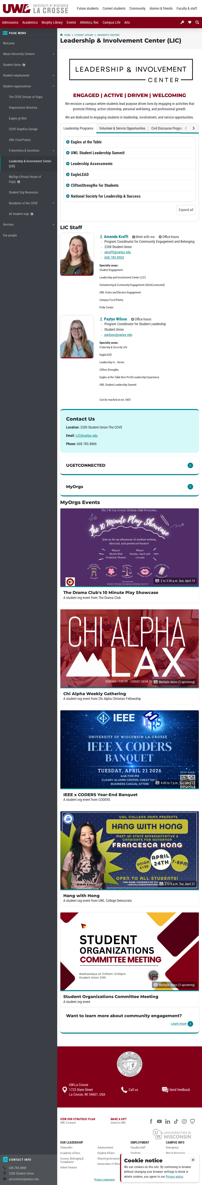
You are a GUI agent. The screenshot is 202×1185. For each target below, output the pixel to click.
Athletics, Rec (89, 22)
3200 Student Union (21, 1173)
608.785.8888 (17, 1168)
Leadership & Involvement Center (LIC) (30, 163)
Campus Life (111, 22)
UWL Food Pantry (20, 140)
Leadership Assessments (92, 163)
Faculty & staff (187, 8)
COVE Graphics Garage (23, 129)
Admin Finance (68, 1167)
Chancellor (66, 1147)
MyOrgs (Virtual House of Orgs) (25, 179)
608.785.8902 (114, 258)
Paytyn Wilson (113, 319)
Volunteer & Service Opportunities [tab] (122, 128)
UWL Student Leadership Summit (97, 152)
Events (71, 22)
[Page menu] (28, 33)
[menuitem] (10, 22)
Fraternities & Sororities (31, 152)
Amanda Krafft (113, 236)
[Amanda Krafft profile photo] (77, 254)
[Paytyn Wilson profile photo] (77, 337)
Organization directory (23, 107)
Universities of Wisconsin (111, 1164)
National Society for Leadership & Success (106, 196)
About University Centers (28, 55)
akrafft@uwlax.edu (117, 252)
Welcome (9, 43)
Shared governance (108, 1158)
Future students (88, 8)
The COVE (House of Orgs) (25, 97)
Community (137, 8)
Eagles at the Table (86, 142)
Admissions (10, 22)
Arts (127, 22)
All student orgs (21, 214)
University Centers (108, 35)
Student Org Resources (23, 192)
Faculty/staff (138, 1147)
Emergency (172, 1147)
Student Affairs (83, 35)
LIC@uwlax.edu (87, 436)
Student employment (28, 77)
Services (28, 226)
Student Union (14, 65)
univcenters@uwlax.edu (24, 1179)
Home (65, 35)
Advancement (105, 1147)
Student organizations (28, 88)
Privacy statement (104, 1179)
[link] (129, 466)
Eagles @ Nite (18, 118)
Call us (129, 1090)
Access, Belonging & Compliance (71, 1160)
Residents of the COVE (31, 205)
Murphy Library (52, 22)
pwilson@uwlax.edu (118, 335)
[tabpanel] (130, 177)
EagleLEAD (80, 174)
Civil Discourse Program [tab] (167, 128)
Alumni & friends (161, 8)
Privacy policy (174, 1176)
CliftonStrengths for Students (95, 185)
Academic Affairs (70, 1153)
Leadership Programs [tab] (78, 128)
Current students (114, 8)
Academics (30, 22)
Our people (10, 235)
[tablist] (130, 128)
